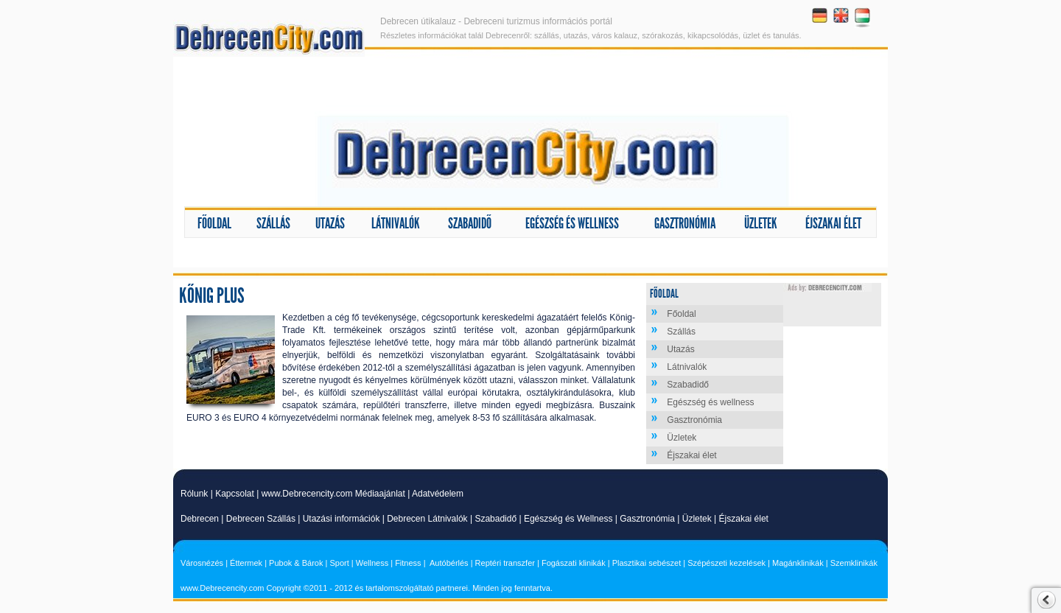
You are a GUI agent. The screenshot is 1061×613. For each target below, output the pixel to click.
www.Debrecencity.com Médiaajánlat (333, 493)
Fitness (408, 562)
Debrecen (200, 519)
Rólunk (194, 493)
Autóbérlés (449, 562)
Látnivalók (395, 223)
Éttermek (246, 562)
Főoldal (214, 223)
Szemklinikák (854, 562)
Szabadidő (469, 223)
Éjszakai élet (833, 223)
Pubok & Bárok (296, 562)
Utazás (330, 223)
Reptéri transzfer (505, 562)
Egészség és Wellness (568, 519)
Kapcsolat (234, 493)
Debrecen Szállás (260, 519)
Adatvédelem (437, 493)
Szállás (273, 223)
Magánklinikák (798, 562)
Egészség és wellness (572, 223)
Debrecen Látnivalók (427, 519)
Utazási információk (341, 519)
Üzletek (760, 223)
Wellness (372, 562)
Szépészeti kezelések (726, 562)
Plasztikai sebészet (647, 562)
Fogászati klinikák (574, 562)
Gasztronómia (684, 223)
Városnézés (202, 562)
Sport (339, 562)
